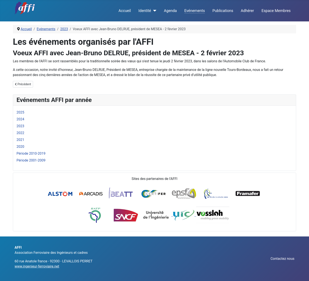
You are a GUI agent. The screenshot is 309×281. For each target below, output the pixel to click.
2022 (20, 133)
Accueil (124, 11)
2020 (20, 147)
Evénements (194, 11)
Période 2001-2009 (31, 160)
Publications (222, 11)
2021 (20, 140)
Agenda (170, 11)
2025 (20, 112)
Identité (144, 11)
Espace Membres (276, 11)
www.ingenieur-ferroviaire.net (37, 266)
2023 (20, 126)
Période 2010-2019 (31, 153)
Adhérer (247, 11)
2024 (20, 119)
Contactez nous (282, 259)
